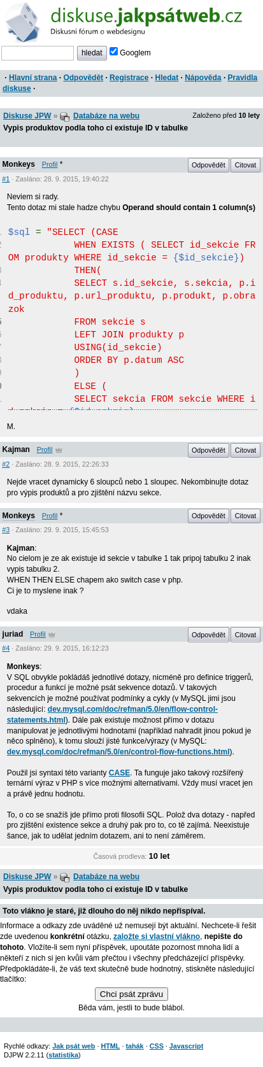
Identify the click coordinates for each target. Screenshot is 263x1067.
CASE (119, 772)
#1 (6, 179)
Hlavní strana (33, 77)
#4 (6, 648)
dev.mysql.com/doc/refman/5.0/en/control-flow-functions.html (118, 751)
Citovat (246, 165)
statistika (63, 1055)
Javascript (186, 1046)
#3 (6, 530)
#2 (6, 464)
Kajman (16, 449)
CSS (157, 1046)
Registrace (129, 77)
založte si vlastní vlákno (156, 936)
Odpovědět (83, 77)
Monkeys (19, 164)
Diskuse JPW (27, 115)
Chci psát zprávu (131, 994)
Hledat (166, 77)
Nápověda (203, 77)
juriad (13, 634)
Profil (50, 164)
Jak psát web (73, 1046)
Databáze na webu (106, 115)
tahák (134, 1046)
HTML (110, 1046)
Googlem (130, 52)
